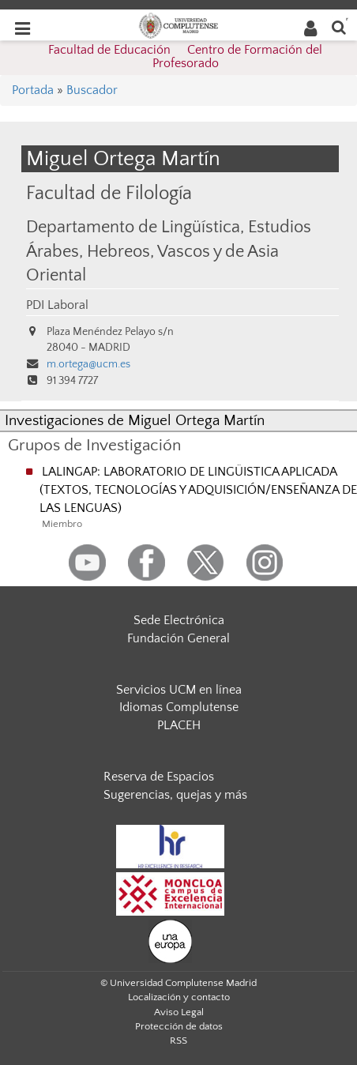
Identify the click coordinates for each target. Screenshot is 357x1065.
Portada (33, 90)
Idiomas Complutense (179, 707)
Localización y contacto (179, 997)
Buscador (92, 90)
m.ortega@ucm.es (88, 364)
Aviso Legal (179, 1012)
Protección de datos (179, 1026)
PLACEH (179, 725)
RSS (178, 1040)
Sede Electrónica (178, 620)
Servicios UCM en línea (179, 690)
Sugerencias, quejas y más (175, 795)
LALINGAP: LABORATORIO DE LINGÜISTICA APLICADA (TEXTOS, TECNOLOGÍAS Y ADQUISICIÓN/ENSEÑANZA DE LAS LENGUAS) (198, 490)
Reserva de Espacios (158, 777)
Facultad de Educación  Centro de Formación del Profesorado (185, 57)
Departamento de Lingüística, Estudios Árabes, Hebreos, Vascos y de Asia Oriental (168, 252)
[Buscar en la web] (339, 26)
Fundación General (178, 638)
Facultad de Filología (109, 193)
